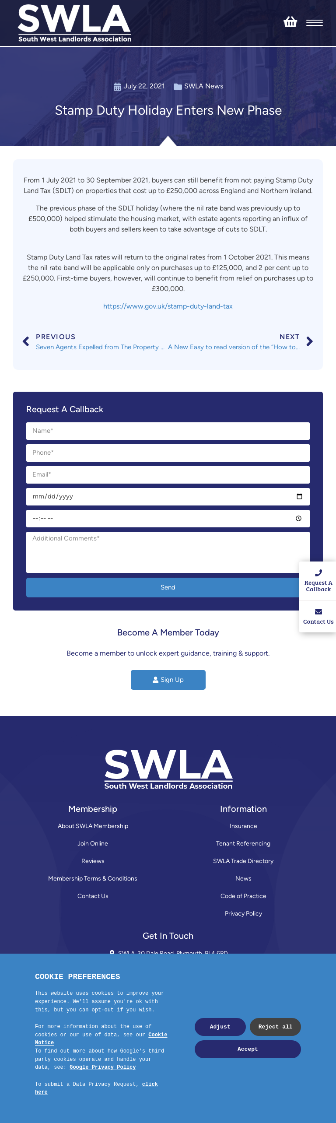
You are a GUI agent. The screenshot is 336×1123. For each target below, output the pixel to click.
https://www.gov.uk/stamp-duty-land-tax (168, 306)
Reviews (93, 861)
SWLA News (203, 86)
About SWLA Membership (93, 826)
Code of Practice (243, 896)
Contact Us (92, 896)
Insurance (243, 826)
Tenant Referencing (243, 843)
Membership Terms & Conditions (92, 878)
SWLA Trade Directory (243, 861)
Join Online (92, 843)
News (243, 878)
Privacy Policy (243, 913)
